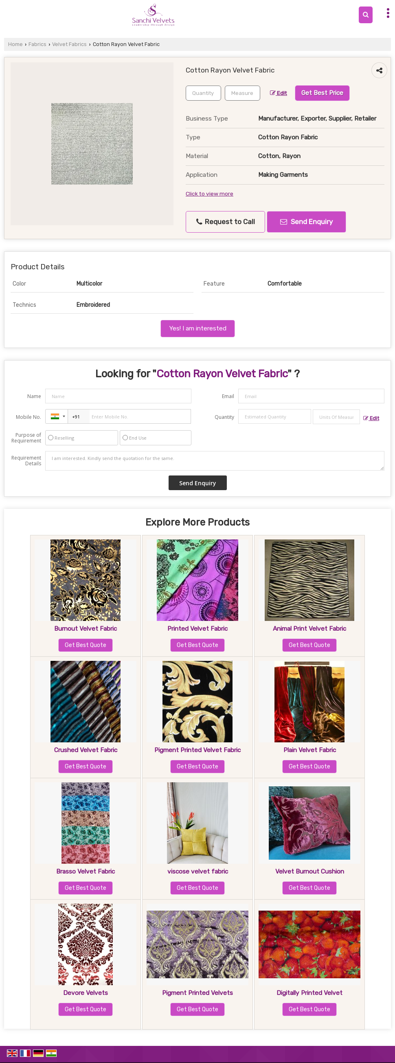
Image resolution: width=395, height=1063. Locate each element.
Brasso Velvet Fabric (85, 871)
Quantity (224, 417)
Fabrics (37, 44)
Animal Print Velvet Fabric (309, 628)
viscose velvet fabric (197, 871)
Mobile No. (28, 417)
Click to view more (209, 193)
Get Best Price (322, 93)
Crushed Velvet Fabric (85, 750)
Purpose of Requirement (26, 438)
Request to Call (225, 222)
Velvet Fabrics (69, 44)
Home (15, 44)
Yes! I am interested (197, 328)
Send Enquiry (306, 222)
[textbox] (242, 93)
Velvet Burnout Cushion (309, 871)
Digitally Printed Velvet (309, 993)
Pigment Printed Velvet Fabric (197, 750)
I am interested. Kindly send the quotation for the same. (214, 461)
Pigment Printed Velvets (197, 993)
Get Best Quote (85, 645)
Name (34, 396)
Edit (278, 93)
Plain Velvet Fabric (309, 750)
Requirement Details (26, 461)
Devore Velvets (85, 993)
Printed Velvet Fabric (197, 628)
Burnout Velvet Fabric (85, 628)
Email (228, 396)
